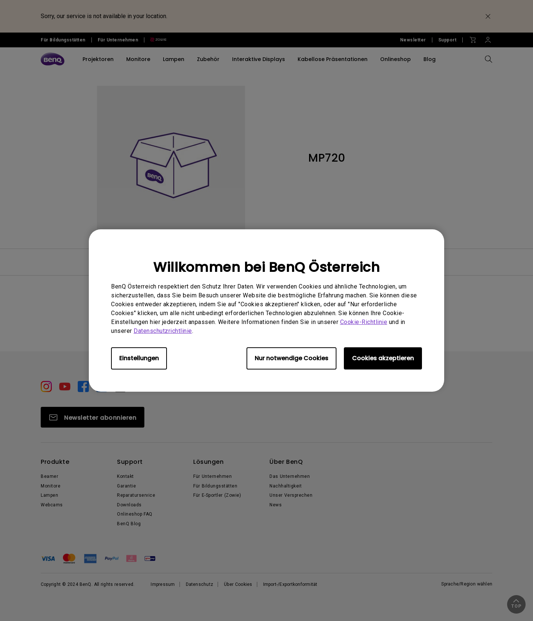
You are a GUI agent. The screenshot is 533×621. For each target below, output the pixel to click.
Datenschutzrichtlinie (163, 330)
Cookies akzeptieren (383, 358)
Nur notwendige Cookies (291, 358)
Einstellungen (139, 358)
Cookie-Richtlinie (364, 321)
